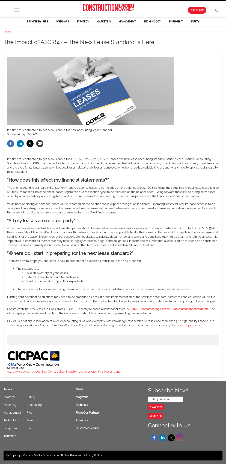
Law (29, 428)
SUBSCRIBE (197, 10)
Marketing (104, 21)
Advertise (82, 420)
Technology (152, 21)
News (79, 389)
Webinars (62, 21)
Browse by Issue (37, 21)
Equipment (176, 21)
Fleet (30, 412)
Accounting (34, 405)
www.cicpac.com (188, 325)
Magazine (82, 397)
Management (127, 21)
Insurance (10, 436)
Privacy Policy (93, 455)
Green (30, 420)
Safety (194, 21)
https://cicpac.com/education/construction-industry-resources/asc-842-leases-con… (63, 371)
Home (8, 32)
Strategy (82, 21)
